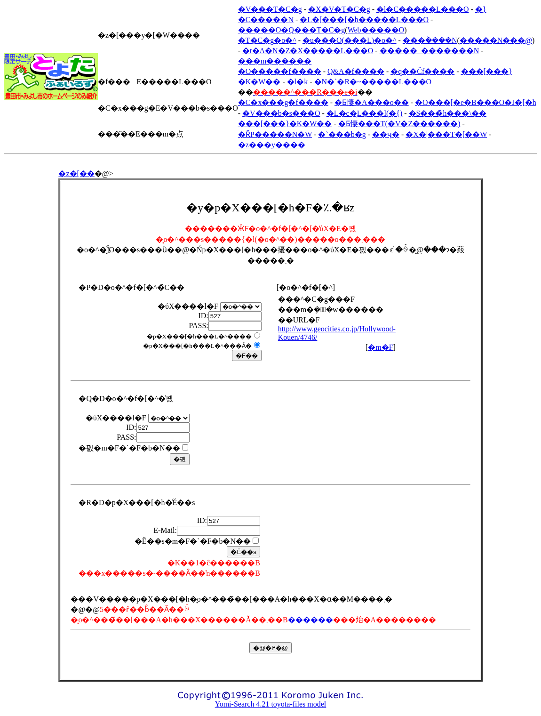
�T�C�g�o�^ (267, 40)
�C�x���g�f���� (283, 102)
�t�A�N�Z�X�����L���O (307, 51)
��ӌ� (385, 134)
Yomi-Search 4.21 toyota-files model (270, 704)
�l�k (297, 82)
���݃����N (430, 40)
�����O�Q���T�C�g (291, 30)
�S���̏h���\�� (447, 113)
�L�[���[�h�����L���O (364, 20)
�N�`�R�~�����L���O (373, 82)
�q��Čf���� (422, 71)
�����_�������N (429, 51)
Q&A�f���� (355, 71)
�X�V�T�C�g (339, 9)
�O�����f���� (279, 71)
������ (310, 620)
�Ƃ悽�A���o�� (371, 102)
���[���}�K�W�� (285, 124)
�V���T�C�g (270, 9)
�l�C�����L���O (422, 9)
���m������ (274, 61)
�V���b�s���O (281, 113)
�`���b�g (342, 134)
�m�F (380, 347)
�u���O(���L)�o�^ (349, 40)
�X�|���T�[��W (446, 134)
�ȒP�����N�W (275, 134)
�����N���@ (496, 40)
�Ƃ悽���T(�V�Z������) (399, 124)
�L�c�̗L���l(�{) (364, 113)
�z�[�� (76, 173)
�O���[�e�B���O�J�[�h (475, 102)
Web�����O (376, 30)
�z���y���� (271, 145)
